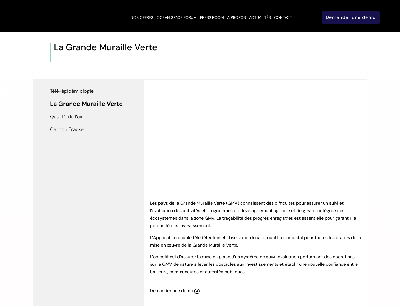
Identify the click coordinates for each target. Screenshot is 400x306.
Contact (283, 17)
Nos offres (142, 17)
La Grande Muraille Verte (86, 104)
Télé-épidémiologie (72, 91)
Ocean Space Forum (177, 17)
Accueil (62, 58)
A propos (236, 17)
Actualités (260, 17)
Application (88, 58)
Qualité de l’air (66, 116)
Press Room (212, 17)
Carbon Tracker (68, 129)
